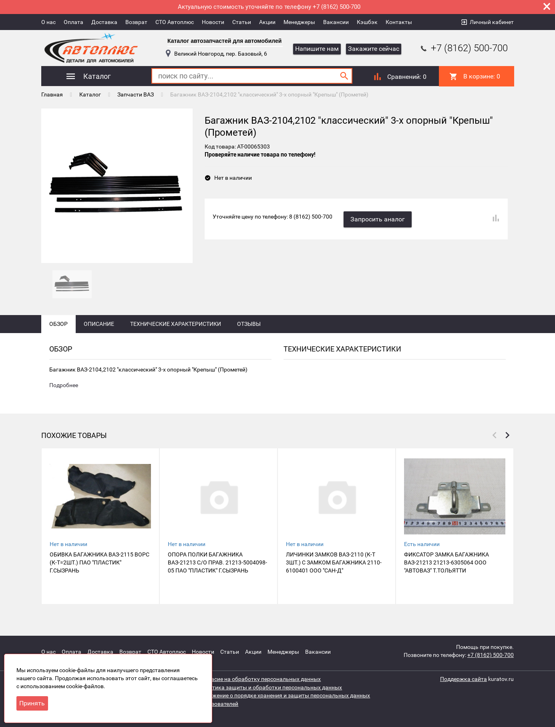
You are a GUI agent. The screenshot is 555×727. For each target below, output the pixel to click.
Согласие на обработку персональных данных (260, 679)
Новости (213, 22)
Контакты (399, 22)
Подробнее (63, 391)
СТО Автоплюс (174, 22)
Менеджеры (299, 22)
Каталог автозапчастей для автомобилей (224, 41)
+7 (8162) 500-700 (463, 48)
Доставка (104, 22)
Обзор (58, 329)
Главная (52, 94)
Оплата (73, 22)
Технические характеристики (175, 329)
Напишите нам (317, 48)
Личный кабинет (492, 22)
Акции (267, 22)
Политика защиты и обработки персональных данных (270, 687)
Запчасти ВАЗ (135, 94)
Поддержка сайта (463, 679)
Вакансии (336, 22)
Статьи (241, 22)
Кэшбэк (367, 22)
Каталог (90, 94)
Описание (99, 329)
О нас (48, 22)
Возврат (136, 22)
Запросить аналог (378, 218)
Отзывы (249, 329)
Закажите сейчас (373, 48)
